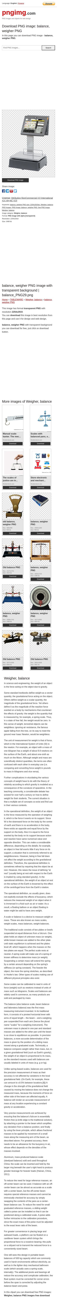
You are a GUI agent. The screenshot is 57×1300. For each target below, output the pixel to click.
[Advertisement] (28, 81)
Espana (21, 3)
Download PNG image (15, 180)
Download (12, 444)
